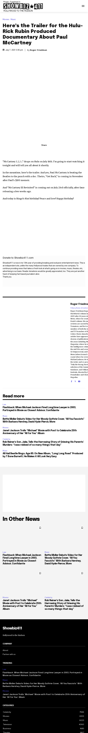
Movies (7, 19)
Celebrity (6, 407)
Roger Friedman (38, 50)
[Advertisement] (44, 461)
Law (4, 372)
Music (14, 19)
